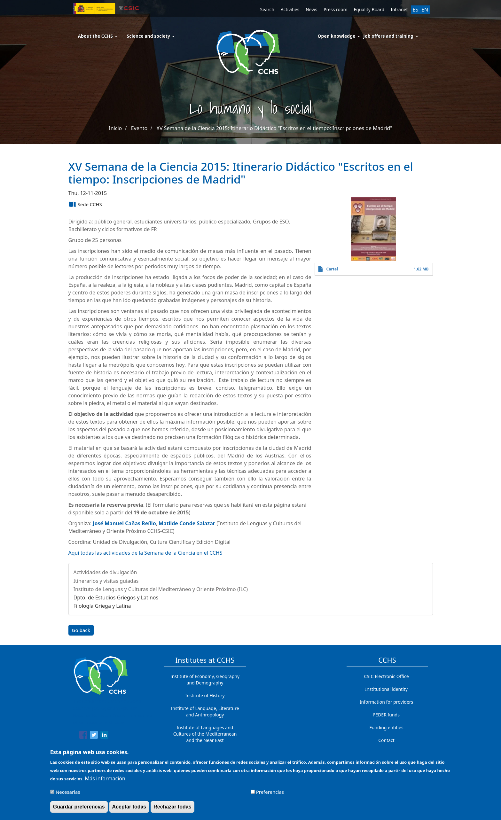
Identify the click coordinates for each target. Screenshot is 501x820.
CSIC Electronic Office (386, 676)
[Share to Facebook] (83, 736)
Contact (386, 740)
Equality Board (369, 9)
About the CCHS (97, 36)
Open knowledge (337, 36)
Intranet (399, 9)
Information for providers (386, 702)
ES (416, 9)
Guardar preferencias (79, 809)
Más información (105, 781)
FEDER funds (386, 715)
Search (267, 9)
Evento (139, 128)
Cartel (332, 269)
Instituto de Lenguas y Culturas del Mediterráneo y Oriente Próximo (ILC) (161, 589)
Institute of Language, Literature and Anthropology (205, 711)
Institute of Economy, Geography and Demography (204, 679)
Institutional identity (386, 689)
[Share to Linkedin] (104, 736)
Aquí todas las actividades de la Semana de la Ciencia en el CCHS (145, 552)
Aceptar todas (129, 809)
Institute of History (204, 695)
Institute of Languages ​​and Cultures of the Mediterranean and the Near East (205, 733)
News (311, 9)
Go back (81, 630)
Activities (290, 9)
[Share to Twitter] (94, 736)
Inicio (115, 128)
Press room (335, 9)
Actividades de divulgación (105, 572)
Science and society (151, 36)
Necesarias (68, 794)
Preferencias (270, 794)
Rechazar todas (172, 809)
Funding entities (386, 727)
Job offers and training (388, 36)
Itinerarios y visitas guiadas (106, 580)
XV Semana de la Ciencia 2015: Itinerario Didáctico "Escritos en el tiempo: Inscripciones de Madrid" (274, 128)
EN (424, 9)
